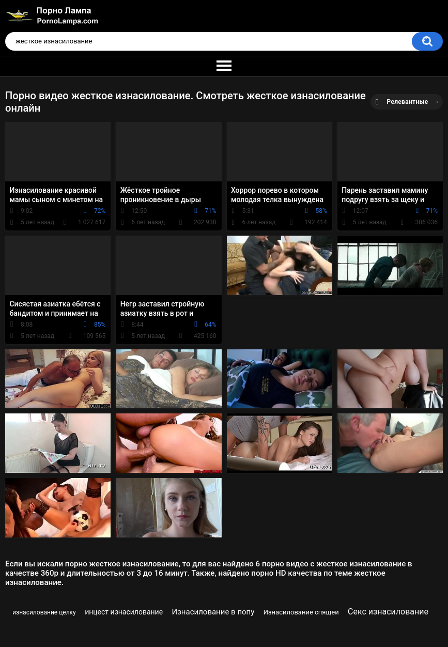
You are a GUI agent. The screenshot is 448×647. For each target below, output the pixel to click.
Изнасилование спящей (301, 612)
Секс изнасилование (388, 612)
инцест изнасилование (124, 612)
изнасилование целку (44, 612)
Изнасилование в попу (213, 612)
